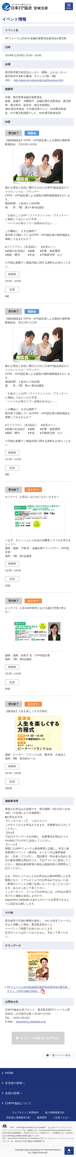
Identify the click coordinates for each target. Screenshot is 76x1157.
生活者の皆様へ (15, 1083)
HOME (9, 1072)
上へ (69, 1150)
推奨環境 (42, 1117)
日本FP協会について (18, 1103)
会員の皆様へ (13, 1093)
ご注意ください (61, 1117)
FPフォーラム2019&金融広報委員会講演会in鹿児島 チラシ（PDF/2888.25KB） (38, 989)
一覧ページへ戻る (60, 1055)
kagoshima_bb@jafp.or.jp (31, 1021)
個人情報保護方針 (54, 1112)
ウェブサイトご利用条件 (25, 1112)
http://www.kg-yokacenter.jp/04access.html (38, 80)
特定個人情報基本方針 (18, 1117)
